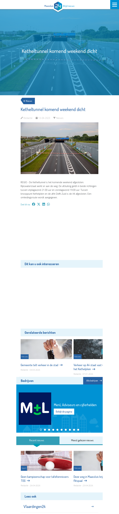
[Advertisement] (59, 235)
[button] (41, 430)
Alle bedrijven (94, 380)
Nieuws (29, 101)
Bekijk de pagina (64, 411)
